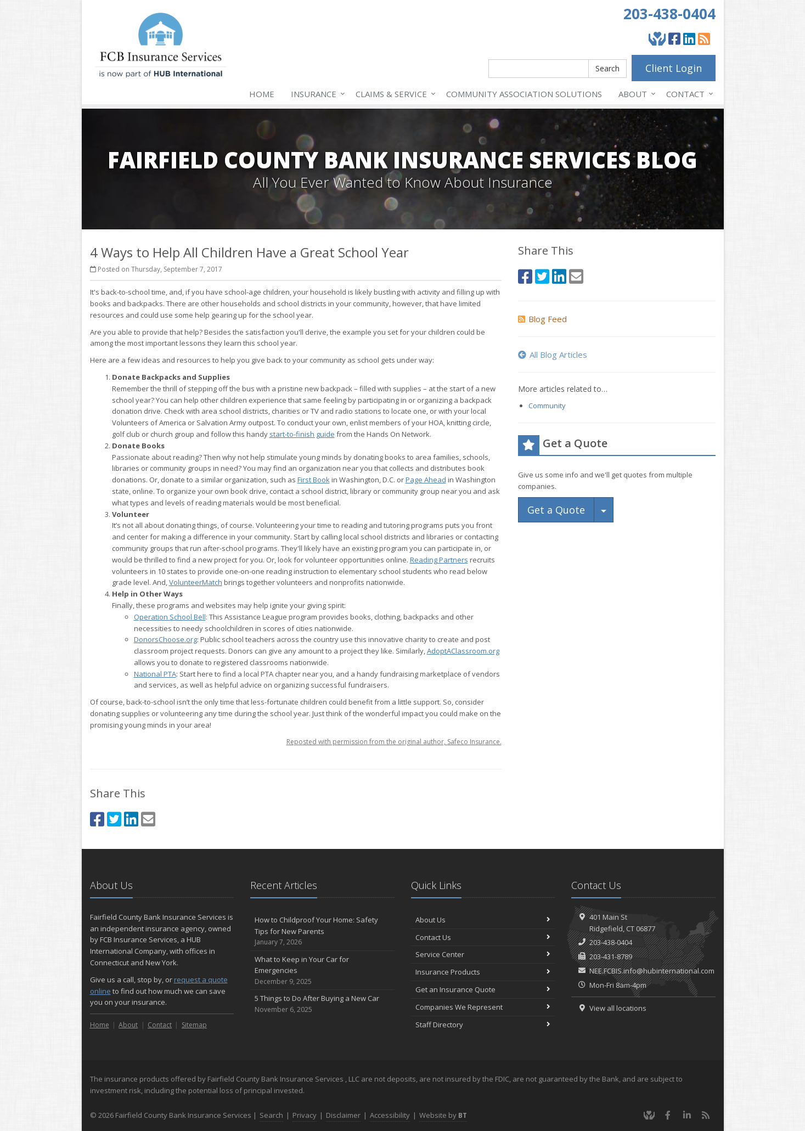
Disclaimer (343, 1115)
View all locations (617, 1008)
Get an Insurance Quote (483, 989)
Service (393, 94)
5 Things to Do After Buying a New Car (322, 1004)
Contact (687, 94)
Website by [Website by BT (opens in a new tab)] (443, 1115)
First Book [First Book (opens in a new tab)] (313, 480)
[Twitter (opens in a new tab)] (114, 819)
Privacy (304, 1115)
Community (547, 405)
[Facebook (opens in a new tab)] (674, 38)
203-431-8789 (610, 956)
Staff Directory (483, 1024)
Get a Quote (556, 509)
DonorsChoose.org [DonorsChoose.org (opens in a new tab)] (165, 639)
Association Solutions (524, 93)
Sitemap (194, 1024)
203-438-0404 (669, 14)
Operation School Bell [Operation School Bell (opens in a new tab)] (170, 617)
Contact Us (483, 937)
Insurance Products (483, 972)
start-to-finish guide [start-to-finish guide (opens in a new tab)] (302, 434)
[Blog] (704, 38)
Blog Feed (542, 318)
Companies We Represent (483, 1007)
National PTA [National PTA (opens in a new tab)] (155, 674)
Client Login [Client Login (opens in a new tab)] (673, 68)
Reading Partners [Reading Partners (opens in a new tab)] (439, 560)
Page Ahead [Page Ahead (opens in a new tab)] (426, 480)
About (634, 94)
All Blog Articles (552, 354)
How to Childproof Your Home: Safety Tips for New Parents (322, 931)
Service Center (483, 954)
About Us (483, 920)
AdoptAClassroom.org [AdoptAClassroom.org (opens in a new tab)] (463, 651)
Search (607, 68)
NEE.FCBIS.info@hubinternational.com (651, 971)
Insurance (316, 94)
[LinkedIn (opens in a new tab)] (689, 38)
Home (261, 93)
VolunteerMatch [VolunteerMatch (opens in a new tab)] (195, 582)
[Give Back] (657, 38)
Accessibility (390, 1115)
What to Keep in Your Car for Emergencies (322, 970)
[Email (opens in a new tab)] (148, 819)
